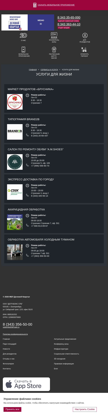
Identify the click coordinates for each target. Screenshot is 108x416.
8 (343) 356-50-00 (17, 324)
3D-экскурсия (59, 359)
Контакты (7, 369)
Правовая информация (64, 364)
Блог (56, 369)
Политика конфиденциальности (15, 334)
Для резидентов (85, 41)
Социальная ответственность (66, 354)
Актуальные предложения (65, 339)
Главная (33, 70)
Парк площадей (9, 344)
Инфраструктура (61, 349)
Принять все (12, 409)
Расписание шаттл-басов (54, 56)
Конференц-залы (54, 41)
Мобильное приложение (23, 55)
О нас (23, 40)
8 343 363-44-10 (69, 24)
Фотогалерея (8, 364)
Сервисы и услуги (49, 70)
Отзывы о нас (9, 359)
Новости (6, 349)
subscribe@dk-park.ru (11, 327)
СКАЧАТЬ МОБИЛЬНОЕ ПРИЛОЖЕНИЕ (54, 5)
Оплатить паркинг (84, 55)
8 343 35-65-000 (69, 17)
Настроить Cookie (85, 409)
